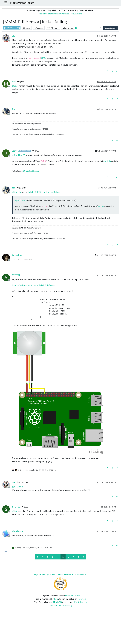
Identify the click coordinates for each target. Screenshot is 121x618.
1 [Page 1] (42, 557)
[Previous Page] (37, 556)
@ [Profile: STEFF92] (17, 486)
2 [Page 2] (48, 557)
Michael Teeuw (72, 595)
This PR (21, 155)
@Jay (20, 81)
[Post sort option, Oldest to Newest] (99, 28)
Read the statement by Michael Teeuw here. (60, 13)
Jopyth (15, 151)
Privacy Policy (65, 605)
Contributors (80, 602)
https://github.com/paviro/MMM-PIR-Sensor (34, 285)
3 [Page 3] (53, 557)
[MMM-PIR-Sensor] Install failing (44, 192)
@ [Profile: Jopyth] (16, 192)
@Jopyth (21, 188)
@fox (35, 151)
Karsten (82, 598)
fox (13, 109)
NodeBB (57, 602)
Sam (56, 598)
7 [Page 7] (73, 557)
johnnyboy (17, 255)
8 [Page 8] (78, 557)
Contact (53, 605)
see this (107, 161)
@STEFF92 (22, 482)
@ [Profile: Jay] (14, 85)
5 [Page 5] (63, 557)
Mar (14, 81)
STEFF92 (16, 275)
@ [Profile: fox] (14, 155)
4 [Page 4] (58, 557)
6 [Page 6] (68, 557)
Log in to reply (110, 28)
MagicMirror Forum (22, 2)
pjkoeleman (17, 531)
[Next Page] (83, 556)
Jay (13, 36)
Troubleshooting (12, 28)
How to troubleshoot (31, 171)
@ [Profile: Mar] (44, 57)
